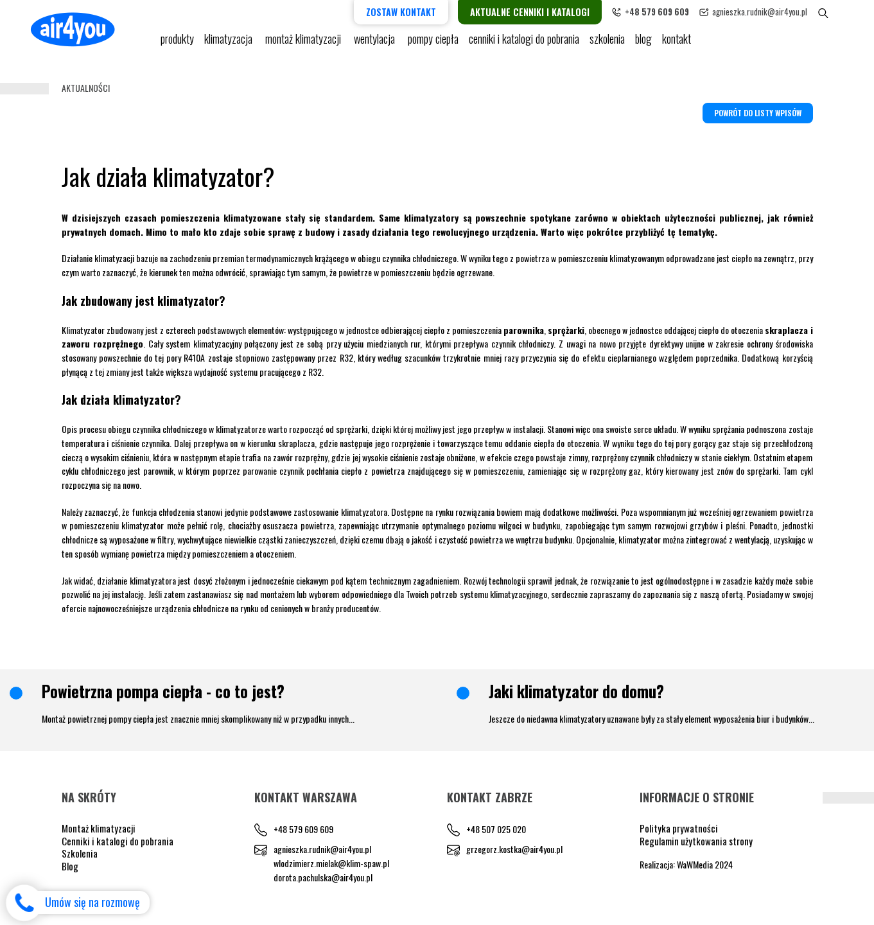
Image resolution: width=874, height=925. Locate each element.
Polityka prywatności (679, 828)
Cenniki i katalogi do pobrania (117, 841)
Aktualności (86, 87)
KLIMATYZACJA (229, 45)
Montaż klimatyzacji (304, 45)
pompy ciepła (433, 45)
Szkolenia (607, 45)
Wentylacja (376, 45)
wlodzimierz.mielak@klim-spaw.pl (331, 863)
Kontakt (676, 45)
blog (643, 45)
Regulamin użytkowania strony (696, 841)
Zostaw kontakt (423, 12)
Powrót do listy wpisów (757, 112)
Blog (70, 866)
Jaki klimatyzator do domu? (576, 691)
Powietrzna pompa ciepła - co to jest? (163, 691)
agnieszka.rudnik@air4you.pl (781, 11)
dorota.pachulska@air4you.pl (323, 877)
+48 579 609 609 (303, 829)
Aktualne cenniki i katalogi (551, 12)
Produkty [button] (177, 45)
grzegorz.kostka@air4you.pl (514, 849)
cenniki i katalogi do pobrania (524, 45)
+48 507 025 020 (496, 829)
